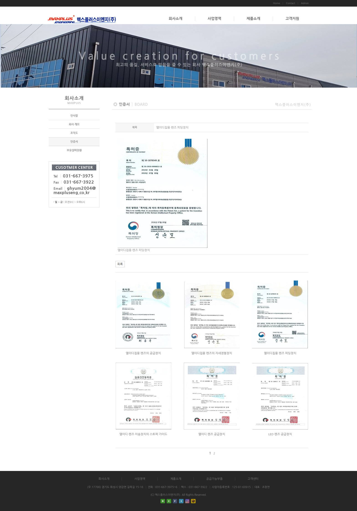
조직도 (74, 132)
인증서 (74, 141)
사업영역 (214, 18)
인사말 (74, 115)
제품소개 (253, 18)
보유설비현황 (74, 150)
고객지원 (292, 18)
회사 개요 (74, 124)
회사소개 (175, 18)
